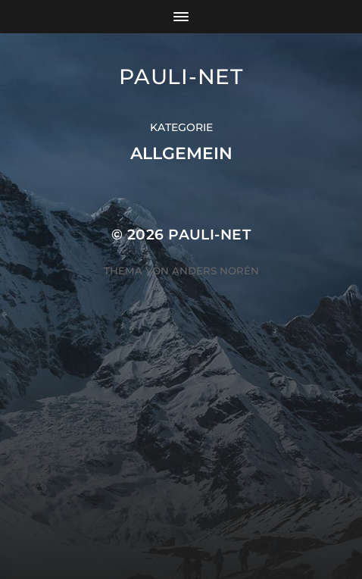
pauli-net (180, 76)
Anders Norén (215, 270)
